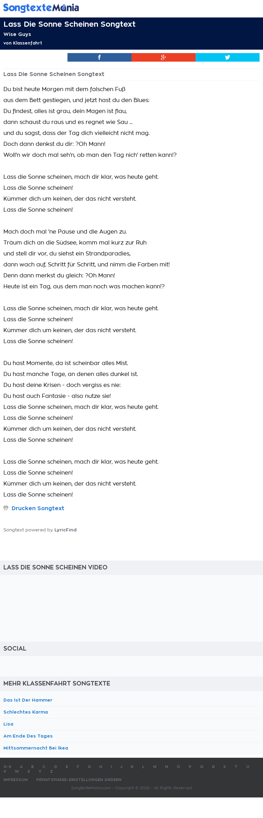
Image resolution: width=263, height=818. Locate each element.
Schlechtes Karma (25, 712)
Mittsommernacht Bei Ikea (35, 748)
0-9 (7, 767)
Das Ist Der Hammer (27, 700)
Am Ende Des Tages (28, 736)
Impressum (15, 780)
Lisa (8, 724)
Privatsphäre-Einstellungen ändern (79, 780)
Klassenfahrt (27, 43)
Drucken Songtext (38, 508)
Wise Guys (17, 34)
